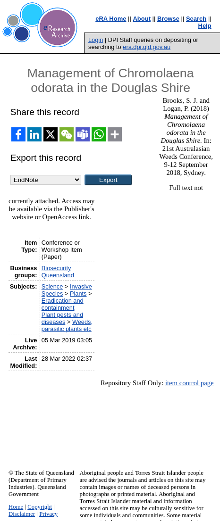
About (142, 18)
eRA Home (110, 18)
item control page (189, 383)
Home (15, 507)
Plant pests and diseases (62, 318)
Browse (168, 18)
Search (196, 18)
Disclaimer (21, 514)
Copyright (39, 507)
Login (95, 39)
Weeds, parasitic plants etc (67, 325)
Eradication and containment (63, 304)
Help (205, 25)
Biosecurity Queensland (58, 272)
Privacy (48, 514)
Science (52, 286)
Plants (78, 293)
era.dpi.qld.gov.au (146, 46)
